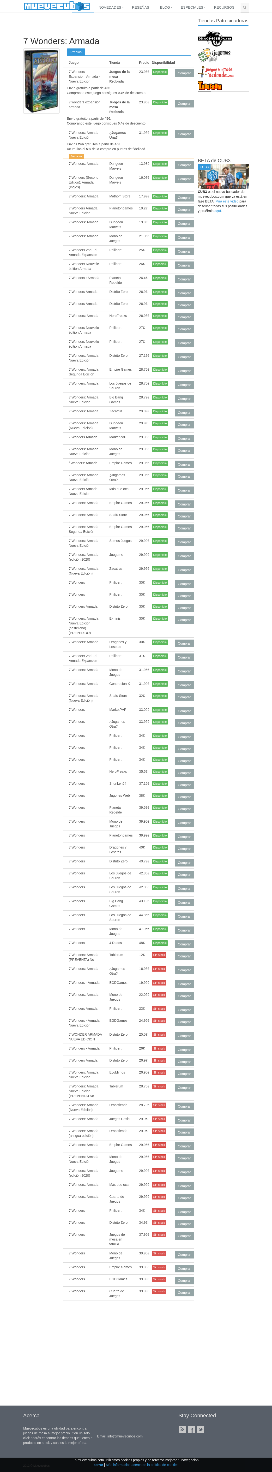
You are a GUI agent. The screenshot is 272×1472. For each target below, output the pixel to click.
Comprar (184, 73)
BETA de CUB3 (214, 160)
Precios (76, 52)
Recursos (224, 7)
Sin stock (159, 955)
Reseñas (140, 7)
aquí (217, 211)
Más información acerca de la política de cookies (142, 1465)
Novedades (110, 7)
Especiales (192, 7)
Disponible (160, 72)
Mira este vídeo (227, 201)
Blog (165, 7)
